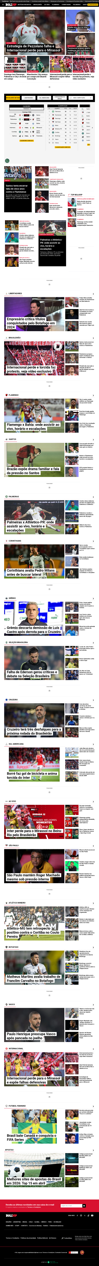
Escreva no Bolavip (35, 1225)
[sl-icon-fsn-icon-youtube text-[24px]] (92, 1216)
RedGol (45, 1225)
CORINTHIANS (66, 4)
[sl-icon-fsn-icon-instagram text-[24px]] (81, 1216)
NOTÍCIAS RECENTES (24, 4)
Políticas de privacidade (28, 1238)
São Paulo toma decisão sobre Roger (20, 1)
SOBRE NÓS (9, 1225)
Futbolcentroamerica (56, 1225)
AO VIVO (47, 4)
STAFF (17, 1225)
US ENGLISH (57, 1222)
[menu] (3, 5)
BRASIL (25, 1222)
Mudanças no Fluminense (57, 1)
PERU (50, 1222)
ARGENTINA (17, 1222)
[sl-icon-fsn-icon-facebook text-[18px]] (77, 1216)
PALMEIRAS (77, 4)
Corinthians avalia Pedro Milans (40, 1)
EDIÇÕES (8, 1222)
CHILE (31, 1222)
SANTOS (85, 4)
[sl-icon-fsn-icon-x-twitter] (85, 1216)
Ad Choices (52, 1238)
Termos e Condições (34, 1207)
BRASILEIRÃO (37, 4)
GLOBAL (37, 1222)
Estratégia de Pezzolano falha (75, 1)
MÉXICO (43, 1222)
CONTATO (24, 1225)
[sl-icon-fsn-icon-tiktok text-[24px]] (88, 1216)
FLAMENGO (55, 4)
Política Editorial (42, 1238)
